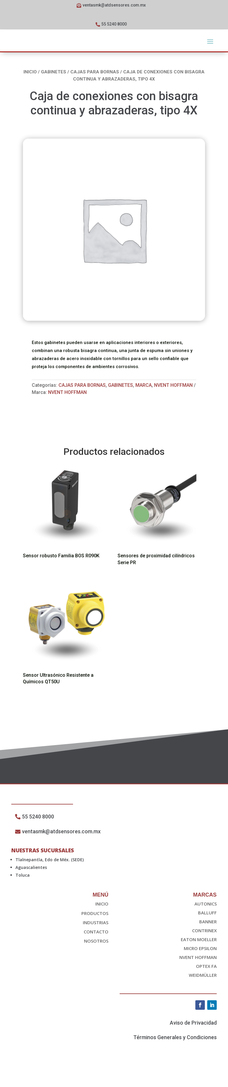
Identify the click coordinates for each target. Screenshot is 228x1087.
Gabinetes (53, 73)
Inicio (30, 73)
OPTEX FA (206, 984)
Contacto (96, 949)
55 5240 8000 (114, 25)
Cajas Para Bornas (94, 73)
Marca (143, 386)
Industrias (95, 940)
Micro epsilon (200, 966)
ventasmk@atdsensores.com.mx (114, 5)
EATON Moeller (199, 957)
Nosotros (96, 958)
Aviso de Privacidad (193, 1040)
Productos (94, 931)
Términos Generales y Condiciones (175, 1055)
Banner (208, 939)
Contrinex (204, 948)
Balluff (207, 930)
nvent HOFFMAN (67, 393)
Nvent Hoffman (173, 386)
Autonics (205, 921)
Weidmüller (203, 993)
